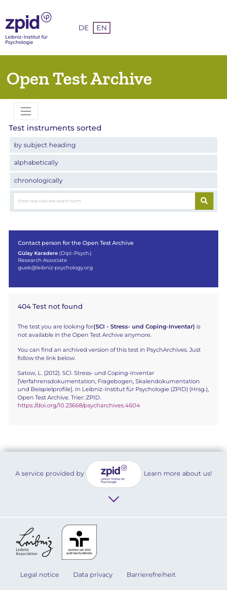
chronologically (38, 180)
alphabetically (36, 162)
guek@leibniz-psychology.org (55, 268)
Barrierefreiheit (151, 575)
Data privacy (93, 575)
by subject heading (45, 145)
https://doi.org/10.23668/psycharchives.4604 (79, 405)
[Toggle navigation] (26, 111)
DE (83, 28)
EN (101, 28)
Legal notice (39, 575)
